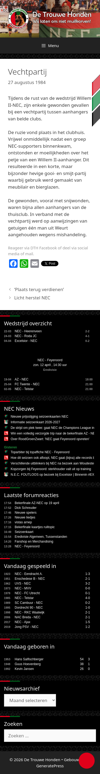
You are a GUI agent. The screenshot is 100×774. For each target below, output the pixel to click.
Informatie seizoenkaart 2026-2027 (35, 422)
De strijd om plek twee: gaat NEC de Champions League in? (53, 428)
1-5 (87, 622)
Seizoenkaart (24, 532)
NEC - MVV (23, 588)
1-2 (87, 627)
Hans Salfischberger (29, 659)
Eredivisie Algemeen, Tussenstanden (41, 537)
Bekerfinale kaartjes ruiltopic (35, 527)
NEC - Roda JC (26, 336)
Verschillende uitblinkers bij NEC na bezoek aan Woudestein (53, 463)
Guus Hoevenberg (28, 664)
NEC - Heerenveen (28, 331)
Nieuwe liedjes (25, 517)
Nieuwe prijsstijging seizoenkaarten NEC (39, 416)
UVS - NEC (23, 583)
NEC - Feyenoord (50, 360)
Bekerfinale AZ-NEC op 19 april (37, 503)
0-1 (87, 593)
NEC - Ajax (22, 622)
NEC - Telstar (24, 389)
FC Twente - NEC (27, 384)
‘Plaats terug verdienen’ (39, 289)
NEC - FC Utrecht (27, 593)
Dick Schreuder (26, 508)
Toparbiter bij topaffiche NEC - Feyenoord (40, 452)
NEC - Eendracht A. (29, 574)
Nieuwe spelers (26, 512)
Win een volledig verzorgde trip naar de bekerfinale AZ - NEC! (54, 433)
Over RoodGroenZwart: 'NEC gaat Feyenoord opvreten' (50, 439)
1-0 (87, 607)
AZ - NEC (21, 379)
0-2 (87, 603)
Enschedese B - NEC (30, 579)
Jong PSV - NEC (26, 627)
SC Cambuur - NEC (29, 603)
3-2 (87, 583)
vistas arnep (23, 522)
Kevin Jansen (24, 669)
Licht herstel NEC (32, 298)
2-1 (87, 579)
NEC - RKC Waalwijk (30, 612)
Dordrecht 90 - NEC (29, 607)
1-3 (87, 574)
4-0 (87, 598)
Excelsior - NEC (26, 341)
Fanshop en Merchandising (34, 541)
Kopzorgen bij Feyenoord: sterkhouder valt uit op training (51, 469)
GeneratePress (50, 765)
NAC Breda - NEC (28, 617)
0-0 (87, 588)
